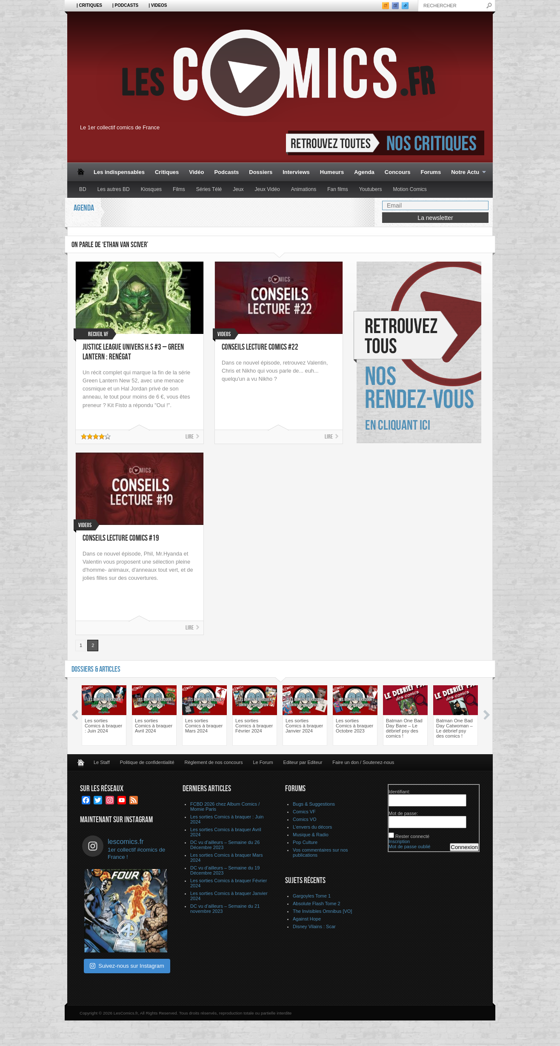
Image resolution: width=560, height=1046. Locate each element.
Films (179, 189)
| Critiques (89, 5)
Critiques (167, 172)
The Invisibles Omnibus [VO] (322, 911)
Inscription (399, 841)
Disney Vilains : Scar (314, 926)
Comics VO (305, 819)
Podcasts (226, 172)
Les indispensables (119, 172)
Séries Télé (209, 189)
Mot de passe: (403, 813)
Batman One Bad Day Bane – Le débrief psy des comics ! (404, 728)
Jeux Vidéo (267, 189)
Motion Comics (409, 189)
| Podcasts (125, 5)
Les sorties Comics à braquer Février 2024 (254, 725)
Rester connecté (412, 836)
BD (82, 189)
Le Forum (263, 762)
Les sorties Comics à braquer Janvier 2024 (304, 725)
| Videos (158, 5)
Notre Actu (466, 172)
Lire (190, 436)
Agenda (364, 172)
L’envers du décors (312, 826)
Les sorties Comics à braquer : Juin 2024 (103, 725)
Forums (430, 172)
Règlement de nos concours (214, 762)
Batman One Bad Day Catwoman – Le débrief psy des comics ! (454, 728)
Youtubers (370, 189)
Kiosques (151, 189)
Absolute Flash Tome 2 (316, 903)
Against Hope (307, 918)
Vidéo (196, 172)
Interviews (296, 172)
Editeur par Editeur (303, 762)
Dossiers (260, 172)
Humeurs (332, 172)
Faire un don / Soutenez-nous (363, 762)
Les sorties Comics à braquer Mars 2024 (204, 725)
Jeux (238, 189)
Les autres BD (113, 189)
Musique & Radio (311, 834)
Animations (303, 189)
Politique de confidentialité (147, 762)
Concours (398, 172)
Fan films (337, 189)
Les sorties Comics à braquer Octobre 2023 (354, 725)
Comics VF (304, 811)
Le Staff (102, 762)
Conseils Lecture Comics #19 (121, 538)
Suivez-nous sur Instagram (127, 966)
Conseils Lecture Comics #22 (260, 347)
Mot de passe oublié (409, 846)
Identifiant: (399, 791)
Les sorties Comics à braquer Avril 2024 (153, 725)
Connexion (464, 847)
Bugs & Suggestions (314, 804)
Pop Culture (305, 842)
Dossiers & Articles (95, 669)
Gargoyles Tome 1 (312, 895)
